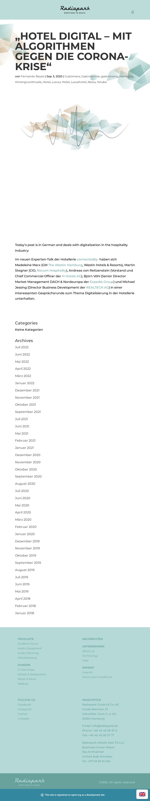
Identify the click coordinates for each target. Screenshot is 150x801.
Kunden (24, 665)
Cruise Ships (26, 669)
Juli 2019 (21, 577)
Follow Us (26, 700)
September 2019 (28, 563)
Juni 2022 (22, 354)
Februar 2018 (25, 606)
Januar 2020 (25, 534)
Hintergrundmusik (28, 82)
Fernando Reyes (32, 76)
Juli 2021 (21, 419)
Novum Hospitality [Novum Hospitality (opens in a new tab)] (51, 270)
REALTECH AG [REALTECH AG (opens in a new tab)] (97, 287)
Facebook (24, 704)
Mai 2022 (22, 362)
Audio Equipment (30, 648)
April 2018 (22, 599)
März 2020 (23, 519)
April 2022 (23, 369)
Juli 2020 (22, 491)
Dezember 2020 (27, 455)
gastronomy (109, 76)
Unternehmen (93, 646)
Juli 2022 (22, 347)
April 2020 (23, 512)
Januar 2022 (24, 383)
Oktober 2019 (25, 555)
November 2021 (27, 397)
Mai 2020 (22, 505)
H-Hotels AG (71, 276)
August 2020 (25, 484)
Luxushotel (78, 82)
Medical (23, 683)
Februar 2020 (26, 527)
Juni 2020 (22, 498)
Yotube (102, 82)
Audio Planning (28, 653)
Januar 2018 (24, 613)
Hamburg (126, 76)
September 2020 (28, 476)
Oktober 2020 (26, 469)
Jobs (85, 660)
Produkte (26, 639)
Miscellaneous (27, 657)
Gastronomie (90, 76)
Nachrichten (92, 639)
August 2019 (25, 570)
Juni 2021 (22, 426)
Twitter (23, 714)
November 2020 (28, 462)
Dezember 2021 (27, 390)
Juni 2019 (22, 584)
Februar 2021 (25, 440)
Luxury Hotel (61, 82)
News (92, 82)
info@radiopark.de (105, 726)
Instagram (25, 709)
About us (88, 651)
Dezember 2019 (27, 541)
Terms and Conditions (97, 677)
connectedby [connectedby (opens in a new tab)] (88, 259)
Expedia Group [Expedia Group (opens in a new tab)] (101, 282)
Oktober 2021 (25, 404)
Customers (72, 76)
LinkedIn (23, 718)
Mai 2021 (21, 433)
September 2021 (28, 412)
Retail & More (27, 679)
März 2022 (23, 376)
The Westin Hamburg (65, 265)
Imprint (88, 667)
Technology (90, 656)
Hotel (46, 82)
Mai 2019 (22, 591)
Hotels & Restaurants (32, 674)
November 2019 (27, 548)
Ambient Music (28, 643)
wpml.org (76, 795)
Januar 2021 (24, 448)
